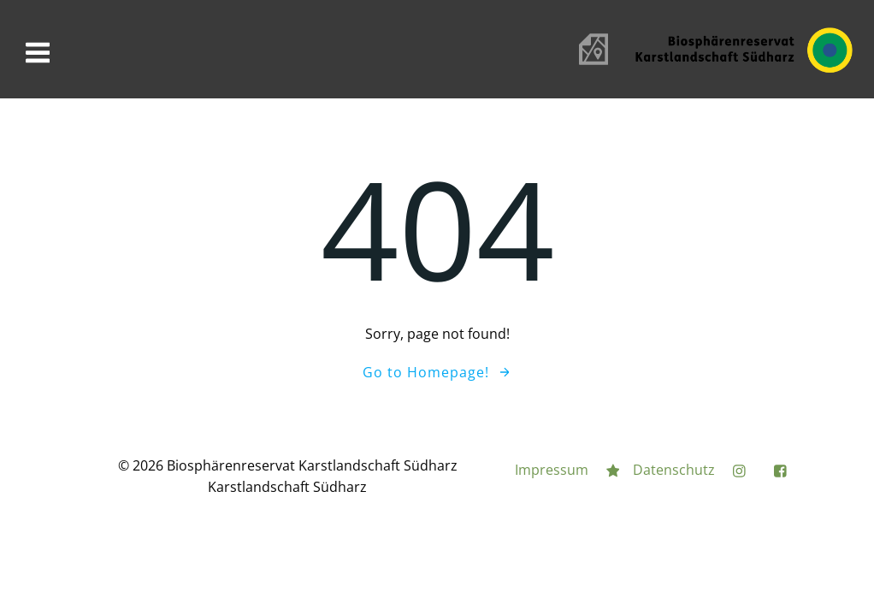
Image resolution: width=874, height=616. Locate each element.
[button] (27, 25)
